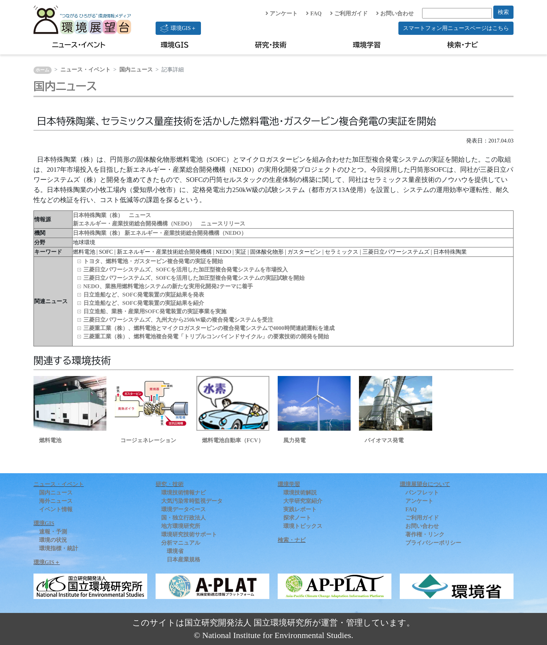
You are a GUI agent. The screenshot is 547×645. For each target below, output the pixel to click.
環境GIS (175, 44)
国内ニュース (136, 69)
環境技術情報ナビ (183, 493)
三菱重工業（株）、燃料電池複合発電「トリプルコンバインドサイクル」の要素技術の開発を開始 (206, 336)
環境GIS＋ (178, 28)
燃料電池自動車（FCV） (233, 440)
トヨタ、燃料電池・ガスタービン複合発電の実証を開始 (153, 261)
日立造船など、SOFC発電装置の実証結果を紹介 (143, 303)
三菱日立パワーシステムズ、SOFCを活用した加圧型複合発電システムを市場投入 (185, 269)
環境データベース (183, 509)
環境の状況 (53, 540)
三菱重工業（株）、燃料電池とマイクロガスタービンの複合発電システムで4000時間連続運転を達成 (209, 328)
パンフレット (422, 493)
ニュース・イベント (78, 44)
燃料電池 (50, 440)
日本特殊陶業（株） (99, 233)
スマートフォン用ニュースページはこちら (456, 28)
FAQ (314, 13)
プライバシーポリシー (433, 543)
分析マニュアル (180, 543)
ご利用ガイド (349, 13)
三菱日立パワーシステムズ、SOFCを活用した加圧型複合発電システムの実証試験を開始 (194, 278)
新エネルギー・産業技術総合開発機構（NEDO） (186, 233)
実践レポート (300, 509)
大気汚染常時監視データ (192, 501)
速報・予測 (53, 532)
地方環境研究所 (180, 526)
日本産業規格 (183, 559)
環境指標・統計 (58, 548)
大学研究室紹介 (302, 501)
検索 (503, 12)
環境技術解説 (300, 493)
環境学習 (367, 44)
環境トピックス (302, 526)
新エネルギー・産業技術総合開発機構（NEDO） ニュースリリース (159, 223)
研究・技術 (270, 44)
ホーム (42, 70)
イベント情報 (56, 509)
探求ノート (297, 518)
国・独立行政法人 (183, 518)
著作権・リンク (424, 534)
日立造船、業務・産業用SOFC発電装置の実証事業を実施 (155, 311)
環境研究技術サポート (189, 534)
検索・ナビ (462, 44)
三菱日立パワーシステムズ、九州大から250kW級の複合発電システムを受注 (178, 320)
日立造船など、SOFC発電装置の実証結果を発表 (143, 295)
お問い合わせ (395, 13)
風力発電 (294, 440)
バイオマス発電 (384, 440)
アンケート (281, 13)
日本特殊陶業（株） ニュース (112, 215)
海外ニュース (56, 501)
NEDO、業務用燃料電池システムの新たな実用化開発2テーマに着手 (168, 286)
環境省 (175, 551)
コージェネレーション (148, 440)
